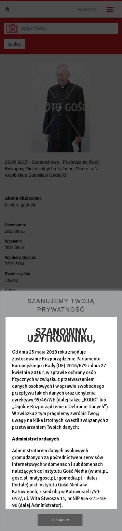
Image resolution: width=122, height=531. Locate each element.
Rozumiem (60, 519)
